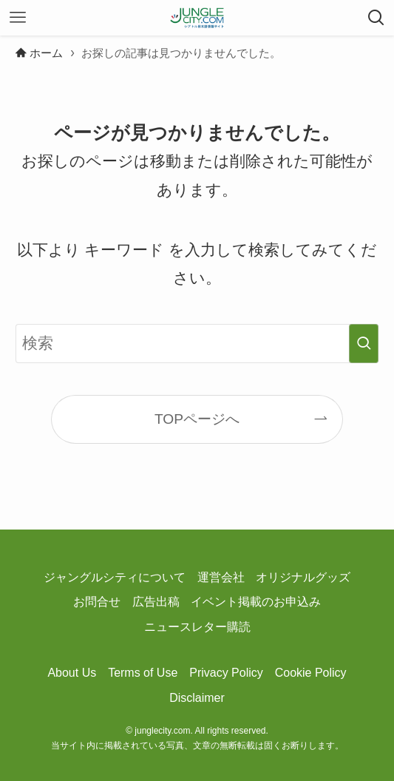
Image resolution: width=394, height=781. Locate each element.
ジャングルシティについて (115, 577)
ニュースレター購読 (197, 627)
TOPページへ (197, 419)
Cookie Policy (311, 672)
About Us (71, 672)
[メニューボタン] (17, 18)
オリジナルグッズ (303, 577)
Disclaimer (197, 698)
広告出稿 (156, 601)
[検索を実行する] (363, 343)
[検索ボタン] (376, 18)
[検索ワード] (197, 343)
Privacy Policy (225, 672)
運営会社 (221, 577)
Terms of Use (142, 672)
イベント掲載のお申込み (256, 601)
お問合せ (96, 601)
